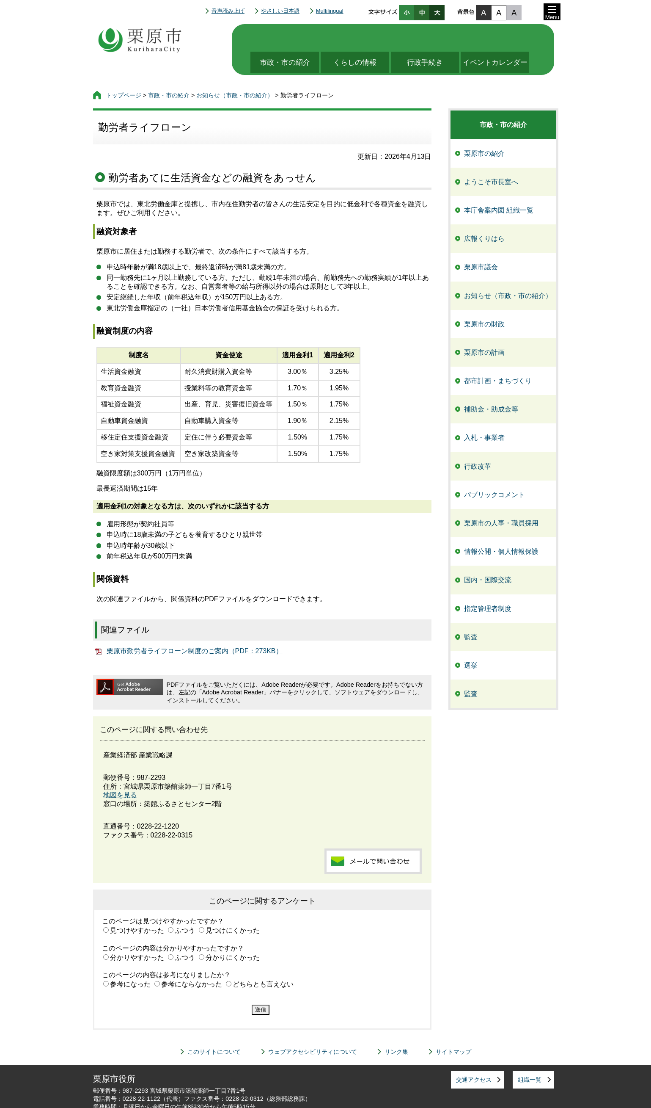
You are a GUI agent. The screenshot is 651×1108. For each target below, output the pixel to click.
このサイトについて (214, 1026)
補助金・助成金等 (491, 383)
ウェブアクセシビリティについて (312, 1026)
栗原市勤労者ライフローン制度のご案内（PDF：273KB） (195, 625)
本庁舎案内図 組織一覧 (498, 184)
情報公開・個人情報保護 (501, 526)
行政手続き (430, 37)
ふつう (185, 905)
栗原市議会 (481, 241)
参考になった (130, 958)
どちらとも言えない (263, 958)
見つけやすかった (137, 905)
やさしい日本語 (280, 11)
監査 (471, 611)
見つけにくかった (233, 905)
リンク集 (396, 1026)
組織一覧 (529, 1054)
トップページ (123, 69)
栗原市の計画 (484, 327)
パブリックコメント (494, 469)
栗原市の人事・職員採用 (501, 497)
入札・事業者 (484, 412)
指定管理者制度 (487, 583)
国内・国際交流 (487, 554)
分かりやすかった (137, 932)
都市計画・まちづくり (498, 355)
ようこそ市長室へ (491, 156)
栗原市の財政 (484, 298)
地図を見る (120, 769)
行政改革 (477, 441)
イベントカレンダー (503, 37)
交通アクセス (474, 1054)
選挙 (471, 640)
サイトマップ (453, 1026)
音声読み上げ (228, 11)
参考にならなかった (191, 958)
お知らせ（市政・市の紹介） (234, 69)
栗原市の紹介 (484, 128)
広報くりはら (484, 213)
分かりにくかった (233, 932)
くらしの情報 (356, 37)
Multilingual (329, 11)
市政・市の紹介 (282, 37)
